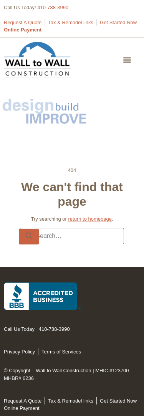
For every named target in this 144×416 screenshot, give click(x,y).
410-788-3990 (52, 7)
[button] (127, 60)
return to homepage (89, 219)
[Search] (29, 237)
